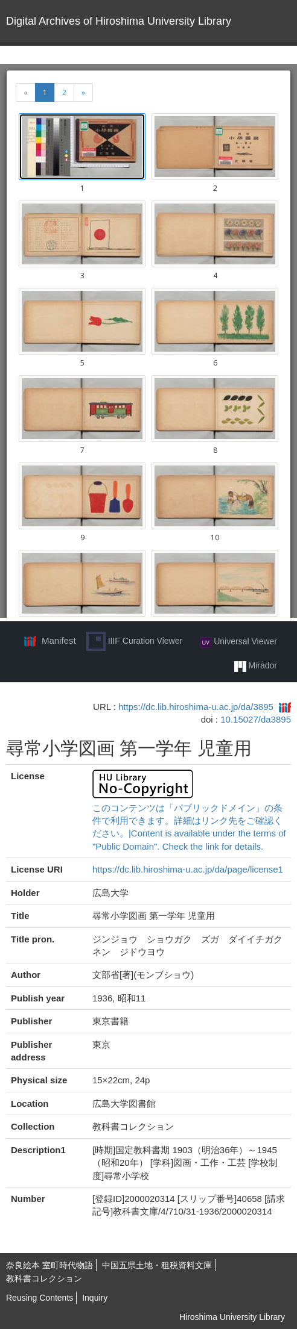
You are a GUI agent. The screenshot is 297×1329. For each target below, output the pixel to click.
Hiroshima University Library (232, 1317)
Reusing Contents (39, 1298)
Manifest (59, 640)
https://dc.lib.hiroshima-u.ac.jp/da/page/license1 (187, 869)
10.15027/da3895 (255, 719)
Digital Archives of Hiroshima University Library (118, 21)
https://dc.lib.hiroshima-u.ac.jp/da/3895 (195, 707)
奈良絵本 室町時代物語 (49, 1265)
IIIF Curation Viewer (134, 641)
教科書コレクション (44, 1278)
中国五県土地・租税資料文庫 (157, 1265)
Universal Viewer (238, 641)
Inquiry (94, 1298)
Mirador (255, 666)
